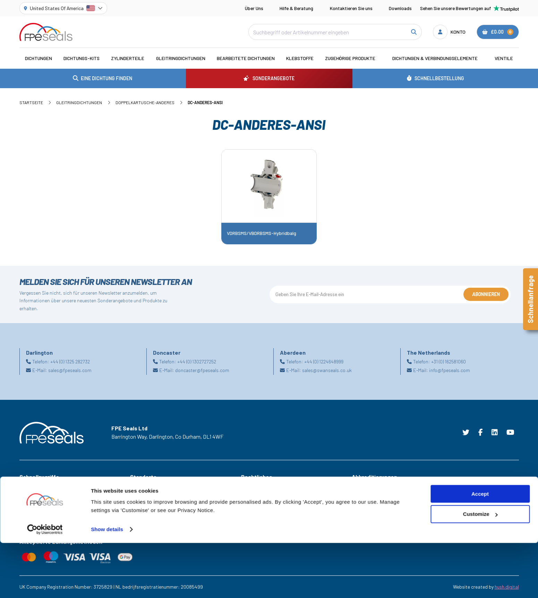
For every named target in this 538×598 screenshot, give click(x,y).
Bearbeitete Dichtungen (246, 58)
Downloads (400, 8)
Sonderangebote (37, 496)
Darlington (141, 496)
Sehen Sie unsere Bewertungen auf (469, 8)
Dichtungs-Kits (81, 58)
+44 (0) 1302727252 (196, 361)
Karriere (27, 526)
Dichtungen (38, 58)
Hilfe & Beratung (296, 8)
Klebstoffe (300, 58)
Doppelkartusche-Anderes (145, 102)
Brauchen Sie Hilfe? (39, 516)
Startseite (31, 102)
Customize (480, 569)
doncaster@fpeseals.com (202, 370)
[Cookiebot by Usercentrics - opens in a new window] (45, 584)
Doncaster (141, 506)
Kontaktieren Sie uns (351, 8)
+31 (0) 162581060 (448, 361)
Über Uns (254, 8)
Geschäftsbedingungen (265, 487)
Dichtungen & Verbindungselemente (435, 58)
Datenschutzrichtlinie (263, 506)
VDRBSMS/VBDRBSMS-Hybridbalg (261, 233)
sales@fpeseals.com (70, 370)
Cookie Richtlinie (258, 496)
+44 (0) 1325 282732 (70, 361)
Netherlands (143, 516)
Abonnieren (486, 294)
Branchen (29, 487)
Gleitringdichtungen (180, 58)
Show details (107, 584)
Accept (480, 549)
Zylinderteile (127, 58)
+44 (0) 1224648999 (323, 361)
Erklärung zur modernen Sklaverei (276, 516)
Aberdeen (140, 487)
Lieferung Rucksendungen (267, 526)
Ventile (504, 58)
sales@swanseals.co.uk (327, 370)
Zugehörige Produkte (350, 58)
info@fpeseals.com (449, 370)
